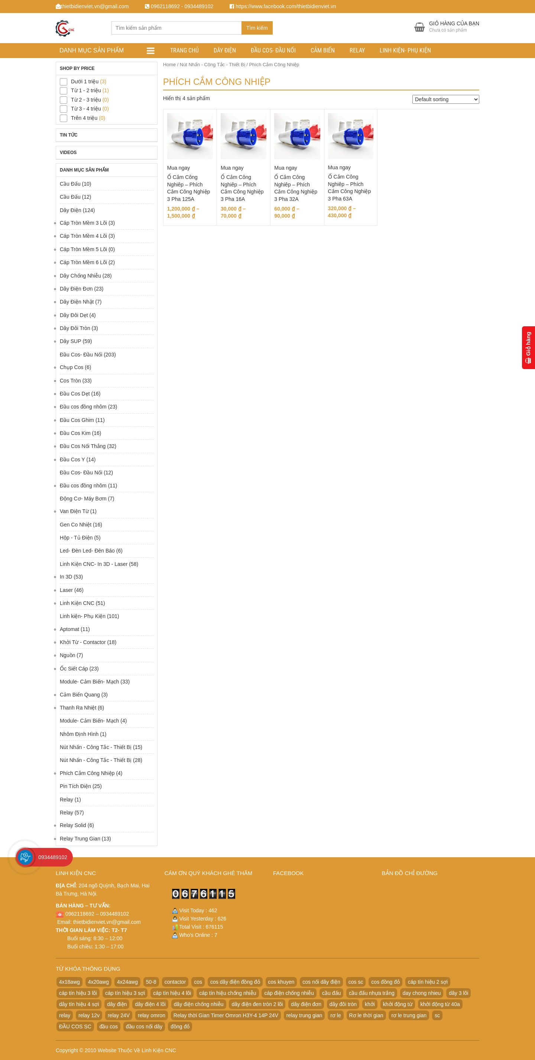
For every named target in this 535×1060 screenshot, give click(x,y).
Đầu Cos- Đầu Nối (273, 50)
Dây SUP (70, 341)
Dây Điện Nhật (77, 302)
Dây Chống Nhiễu (80, 276)
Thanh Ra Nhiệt (78, 708)
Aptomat (69, 629)
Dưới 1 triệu (84, 81)
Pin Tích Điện (75, 786)
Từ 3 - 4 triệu (86, 109)
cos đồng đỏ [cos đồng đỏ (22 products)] (385, 982)
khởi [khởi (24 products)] (370, 1004)
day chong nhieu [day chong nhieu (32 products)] (422, 993)
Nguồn (67, 655)
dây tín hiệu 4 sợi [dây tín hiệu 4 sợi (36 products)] (79, 1004)
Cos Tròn (70, 381)
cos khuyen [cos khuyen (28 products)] (281, 982)
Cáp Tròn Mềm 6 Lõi (83, 262)
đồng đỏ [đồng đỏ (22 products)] (180, 1026)
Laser (66, 590)
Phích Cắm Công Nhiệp (87, 773)
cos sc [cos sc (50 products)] (355, 982)
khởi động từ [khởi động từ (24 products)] (397, 1004)
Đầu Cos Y (72, 459)
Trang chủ (184, 50)
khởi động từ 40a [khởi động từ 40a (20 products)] (440, 1004)
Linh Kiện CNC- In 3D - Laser (93, 564)
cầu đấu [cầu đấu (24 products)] (331, 993)
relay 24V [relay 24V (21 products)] (119, 1015)
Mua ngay (178, 168)
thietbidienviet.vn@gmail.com (107, 922)
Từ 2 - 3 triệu (86, 100)
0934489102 (52, 857)
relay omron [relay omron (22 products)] (151, 1015)
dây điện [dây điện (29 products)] (117, 1004)
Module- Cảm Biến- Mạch (89, 682)
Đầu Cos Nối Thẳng (83, 446)
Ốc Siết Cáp (74, 669)
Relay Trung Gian (80, 839)
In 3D (66, 577)
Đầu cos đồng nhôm (83, 407)
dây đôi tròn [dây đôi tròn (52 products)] (343, 1004)
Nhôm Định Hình (79, 734)
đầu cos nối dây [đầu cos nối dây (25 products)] (144, 1026)
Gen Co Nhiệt (75, 525)
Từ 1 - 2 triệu (86, 90)
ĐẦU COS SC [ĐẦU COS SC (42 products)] (75, 1026)
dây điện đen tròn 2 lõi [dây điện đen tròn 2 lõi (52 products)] (257, 1004)
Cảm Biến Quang (80, 695)
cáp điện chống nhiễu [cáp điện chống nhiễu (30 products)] (289, 993)
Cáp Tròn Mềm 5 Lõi (83, 249)
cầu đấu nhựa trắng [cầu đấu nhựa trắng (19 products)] (372, 993)
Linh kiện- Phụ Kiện (405, 50)
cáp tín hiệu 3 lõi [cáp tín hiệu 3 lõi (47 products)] (78, 993)
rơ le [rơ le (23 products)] (335, 1015)
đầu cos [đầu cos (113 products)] (109, 1026)
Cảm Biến (323, 50)
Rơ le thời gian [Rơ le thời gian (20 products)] (366, 1015)
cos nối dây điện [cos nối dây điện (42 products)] (321, 982)
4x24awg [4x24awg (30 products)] (127, 982)
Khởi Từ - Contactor (83, 642)
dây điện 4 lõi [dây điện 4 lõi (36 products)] (150, 1004)
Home (169, 64)
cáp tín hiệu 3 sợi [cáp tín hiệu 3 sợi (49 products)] (125, 993)
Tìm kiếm (257, 28)
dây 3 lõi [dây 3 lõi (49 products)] (458, 993)
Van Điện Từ (74, 511)
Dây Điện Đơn (76, 289)
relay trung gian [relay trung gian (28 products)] (304, 1015)
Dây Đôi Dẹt (74, 315)
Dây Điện (225, 50)
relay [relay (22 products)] (64, 1015)
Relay (357, 50)
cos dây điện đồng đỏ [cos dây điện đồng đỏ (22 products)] (235, 982)
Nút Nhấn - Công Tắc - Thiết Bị (212, 64)
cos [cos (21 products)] (198, 982)
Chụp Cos (71, 367)
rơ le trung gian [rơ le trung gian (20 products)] (409, 1015)
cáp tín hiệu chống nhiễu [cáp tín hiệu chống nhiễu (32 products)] (227, 993)
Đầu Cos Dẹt (75, 394)
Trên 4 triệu (84, 118)
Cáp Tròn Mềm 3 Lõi (83, 223)
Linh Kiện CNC (77, 603)
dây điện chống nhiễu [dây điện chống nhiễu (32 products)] (199, 1004)
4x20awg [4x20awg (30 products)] (98, 982)
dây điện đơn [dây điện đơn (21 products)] (306, 1004)
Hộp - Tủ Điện (76, 538)
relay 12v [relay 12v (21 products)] (89, 1015)
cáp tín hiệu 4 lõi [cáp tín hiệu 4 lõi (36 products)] (172, 993)
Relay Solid (73, 825)
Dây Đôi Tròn (75, 328)
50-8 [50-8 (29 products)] (151, 982)
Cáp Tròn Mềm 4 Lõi (83, 236)
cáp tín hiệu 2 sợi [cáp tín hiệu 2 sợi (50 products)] (428, 982)
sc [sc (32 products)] (437, 1015)
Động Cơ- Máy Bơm (83, 499)
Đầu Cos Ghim (77, 420)
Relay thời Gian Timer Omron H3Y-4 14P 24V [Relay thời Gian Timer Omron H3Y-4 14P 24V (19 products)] (226, 1015)
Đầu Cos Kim (75, 433)
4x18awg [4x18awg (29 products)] (69, 982)
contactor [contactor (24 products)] (175, 982)
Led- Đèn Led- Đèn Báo (87, 551)
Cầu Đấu (70, 184)
